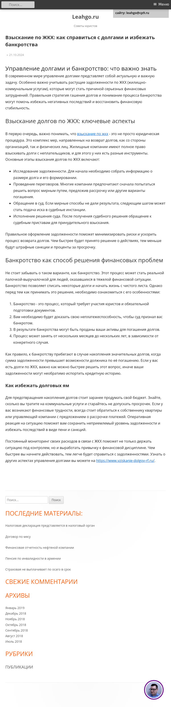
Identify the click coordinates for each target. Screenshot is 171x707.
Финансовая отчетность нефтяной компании (39, 547)
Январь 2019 (14, 608)
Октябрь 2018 (15, 625)
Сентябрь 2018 (16, 630)
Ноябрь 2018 (15, 619)
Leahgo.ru (85, 16)
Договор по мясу (18, 536)
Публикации (19, 667)
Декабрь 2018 (15, 613)
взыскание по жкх (92, 133)
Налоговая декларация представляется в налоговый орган (50, 525)
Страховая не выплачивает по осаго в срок (38, 569)
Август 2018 (14, 636)
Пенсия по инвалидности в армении (33, 558)
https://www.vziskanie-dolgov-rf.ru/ (125, 460)
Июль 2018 (13, 641)
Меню (164, 4)
